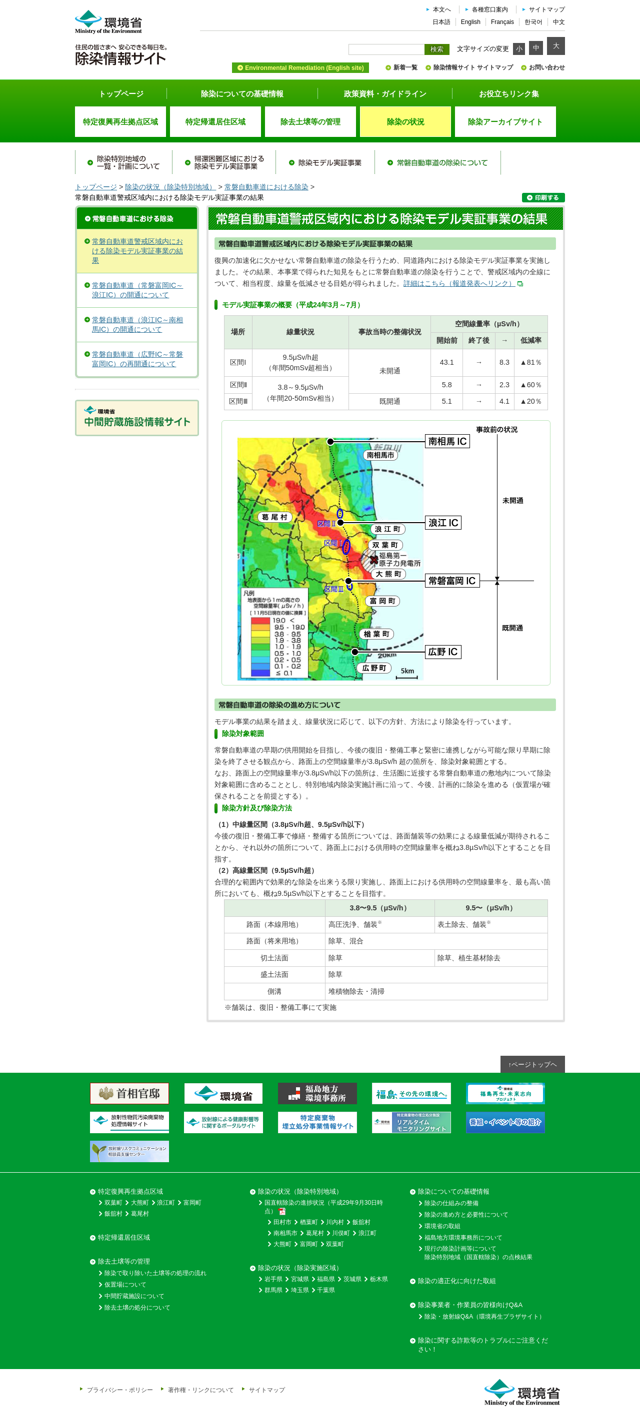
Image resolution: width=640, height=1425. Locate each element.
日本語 (441, 21)
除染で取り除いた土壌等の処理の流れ (155, 1273)
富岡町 (193, 1202)
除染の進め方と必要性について (466, 1214)
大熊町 (140, 1202)
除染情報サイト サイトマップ (473, 67)
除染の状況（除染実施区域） (300, 1268)
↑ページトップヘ (533, 1064)
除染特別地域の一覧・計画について (124, 162)
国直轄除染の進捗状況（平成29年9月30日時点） (323, 1207)
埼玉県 (300, 1290)
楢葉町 (309, 1222)
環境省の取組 (442, 1226)
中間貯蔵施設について (134, 1296)
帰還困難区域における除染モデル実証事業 (224, 162)
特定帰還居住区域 (124, 1237)
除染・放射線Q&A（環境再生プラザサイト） (484, 1316)
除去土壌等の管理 (124, 1261)
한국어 (533, 21)
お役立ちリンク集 (509, 93)
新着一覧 (406, 67)
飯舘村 (113, 1213)
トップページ (121, 93)
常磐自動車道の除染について (437, 162)
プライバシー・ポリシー (120, 1390)
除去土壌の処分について (137, 1307)
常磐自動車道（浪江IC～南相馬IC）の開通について (137, 324)
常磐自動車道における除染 (266, 187)
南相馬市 (286, 1233)
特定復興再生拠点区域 (130, 1191)
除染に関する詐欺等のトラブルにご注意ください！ (483, 1345)
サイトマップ (547, 9)
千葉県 (326, 1290)
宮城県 (300, 1279)
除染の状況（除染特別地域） (170, 187)
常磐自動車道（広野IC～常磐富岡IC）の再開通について (137, 359)
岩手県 (273, 1279)
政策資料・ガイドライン (385, 93)
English (470, 21)
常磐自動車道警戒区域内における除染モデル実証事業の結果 (137, 250)
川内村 (335, 1222)
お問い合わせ (547, 67)
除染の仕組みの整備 (451, 1203)
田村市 (283, 1222)
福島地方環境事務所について (463, 1237)
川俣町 (341, 1233)
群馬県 (273, 1290)
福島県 (326, 1279)
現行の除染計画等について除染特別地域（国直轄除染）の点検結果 (478, 1253)
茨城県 (353, 1279)
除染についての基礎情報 (242, 93)
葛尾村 (140, 1213)
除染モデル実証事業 (325, 162)
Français (502, 21)
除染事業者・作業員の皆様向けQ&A (470, 1305)
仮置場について (125, 1284)
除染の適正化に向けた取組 (457, 1281)
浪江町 (166, 1202)
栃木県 (379, 1279)
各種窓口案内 (490, 9)
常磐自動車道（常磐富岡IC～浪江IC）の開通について (137, 290)
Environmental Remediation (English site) (304, 67)
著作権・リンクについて (201, 1390)
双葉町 (113, 1202)
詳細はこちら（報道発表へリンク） (460, 283)
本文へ (442, 9)
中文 (559, 21)
